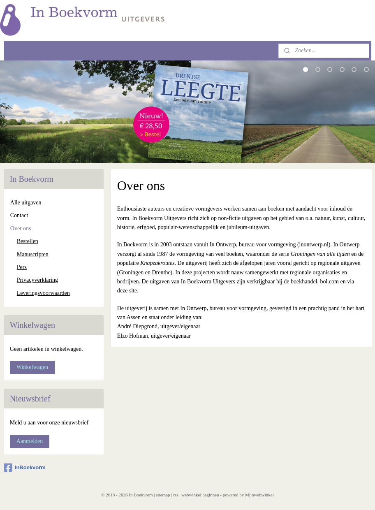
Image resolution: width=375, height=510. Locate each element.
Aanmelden (29, 441)
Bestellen (27, 241)
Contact (19, 215)
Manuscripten (33, 254)
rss (175, 494)
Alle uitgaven (26, 202)
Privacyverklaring (37, 280)
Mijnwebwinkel (259, 494)
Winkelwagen (32, 367)
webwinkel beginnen (200, 494)
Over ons (20, 228)
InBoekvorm (25, 468)
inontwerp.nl (313, 245)
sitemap (163, 494)
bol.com (329, 281)
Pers (22, 267)
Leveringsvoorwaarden (43, 293)
